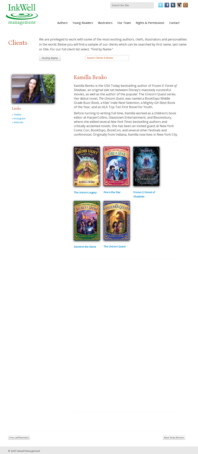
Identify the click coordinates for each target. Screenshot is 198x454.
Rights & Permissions (150, 23)
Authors (62, 23)
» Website (17, 122)
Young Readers (83, 23)
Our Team (124, 23)
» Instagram (19, 118)
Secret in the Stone (85, 246)
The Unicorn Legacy (85, 192)
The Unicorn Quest (114, 246)
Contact (174, 23)
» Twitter (17, 114)
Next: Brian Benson (174, 437)
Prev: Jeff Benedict (19, 437)
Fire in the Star (112, 192)
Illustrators (105, 23)
